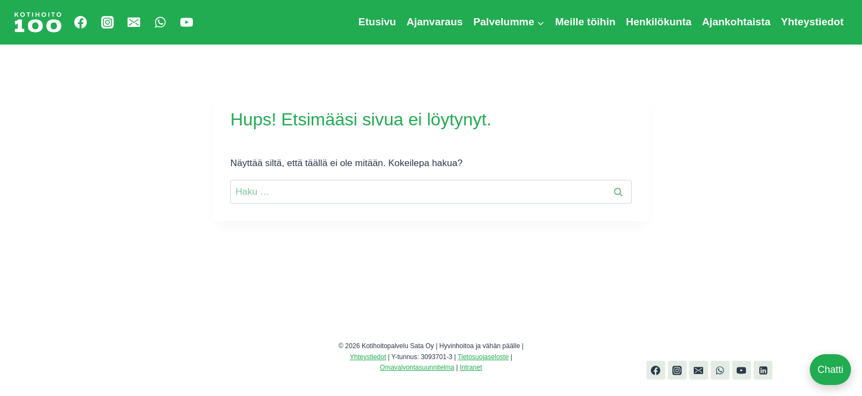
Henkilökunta (659, 22)
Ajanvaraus (434, 22)
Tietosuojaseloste (483, 357)
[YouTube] (187, 22)
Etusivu (377, 22)
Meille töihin (585, 22)
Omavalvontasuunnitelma (417, 367)
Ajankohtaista (736, 22)
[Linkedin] (763, 370)
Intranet (471, 367)
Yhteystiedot (812, 22)
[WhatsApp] (160, 22)
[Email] (133, 22)
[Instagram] (107, 22)
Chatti (830, 369)
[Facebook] (80, 22)
